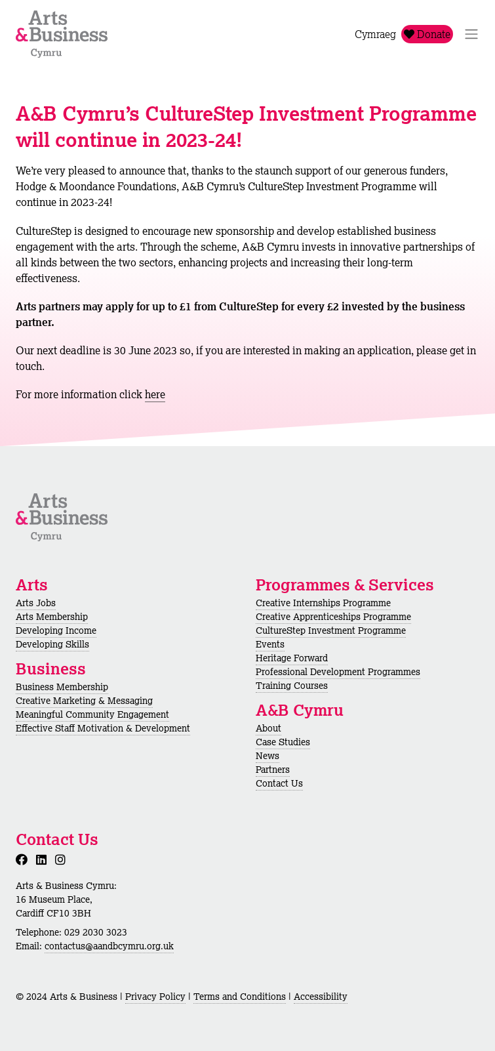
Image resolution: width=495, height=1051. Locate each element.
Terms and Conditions (239, 996)
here (155, 394)
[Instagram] (63, 859)
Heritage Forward (292, 658)
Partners (273, 769)
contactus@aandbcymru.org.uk (109, 946)
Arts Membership (52, 616)
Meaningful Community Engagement (92, 714)
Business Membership (62, 686)
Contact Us (279, 783)
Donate (427, 34)
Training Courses (292, 685)
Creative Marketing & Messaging (84, 700)
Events (270, 644)
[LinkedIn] (44, 859)
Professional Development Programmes (338, 671)
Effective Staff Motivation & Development (103, 728)
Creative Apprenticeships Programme (333, 616)
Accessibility (320, 996)
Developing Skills (52, 644)
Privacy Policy (155, 996)
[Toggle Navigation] (471, 34)
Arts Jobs (36, 602)
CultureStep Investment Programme (331, 630)
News (267, 755)
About (268, 728)
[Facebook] (24, 859)
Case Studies (283, 742)
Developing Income (56, 630)
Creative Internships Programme (323, 602)
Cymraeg (375, 34)
